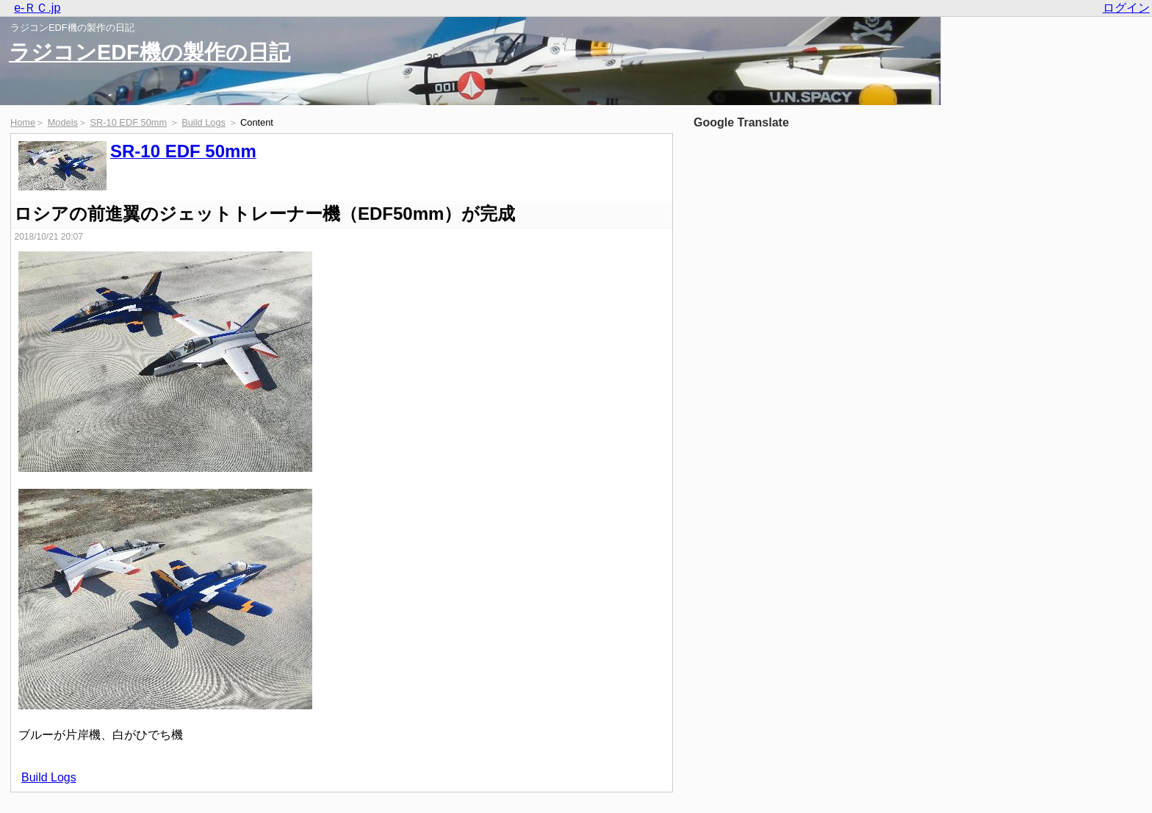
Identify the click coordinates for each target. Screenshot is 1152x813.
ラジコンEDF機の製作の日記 (149, 52)
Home (22, 122)
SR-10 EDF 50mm (129, 122)
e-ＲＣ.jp (37, 7)
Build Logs (203, 122)
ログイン (1126, 7)
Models (63, 122)
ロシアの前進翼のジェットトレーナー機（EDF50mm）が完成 (264, 213)
